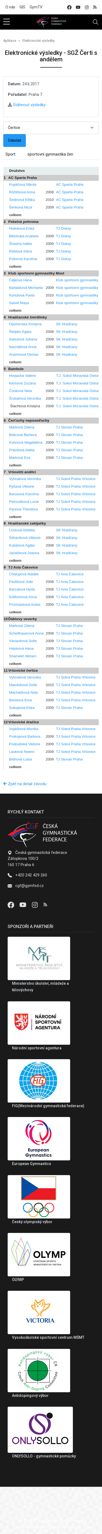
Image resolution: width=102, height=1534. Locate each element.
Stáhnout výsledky (26, 104)
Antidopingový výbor (30, 1395)
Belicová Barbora (23, 435)
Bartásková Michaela (26, 288)
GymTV (36, 7)
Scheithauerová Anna (26, 633)
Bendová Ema (20, 700)
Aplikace (9, 41)
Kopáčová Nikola (22, 184)
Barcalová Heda (22, 589)
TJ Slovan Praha (69, 427)
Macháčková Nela (23, 692)
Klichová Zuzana (22, 383)
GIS (22, 7)
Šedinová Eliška (22, 200)
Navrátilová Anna (22, 347)
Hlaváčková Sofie (23, 685)
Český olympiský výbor (32, 1222)
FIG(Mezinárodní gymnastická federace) (48, 1106)
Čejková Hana (20, 280)
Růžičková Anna (22, 192)
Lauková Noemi (21, 752)
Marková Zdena (21, 427)
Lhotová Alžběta (22, 530)
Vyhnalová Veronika (25, 479)
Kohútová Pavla (21, 295)
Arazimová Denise (23, 354)
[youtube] (78, 7)
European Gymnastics (31, 1163)
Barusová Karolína (24, 494)
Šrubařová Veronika (25, 398)
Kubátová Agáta (22, 545)
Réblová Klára (20, 251)
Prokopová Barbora (24, 736)
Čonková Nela (20, 391)
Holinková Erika (21, 228)
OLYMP (18, 1279)
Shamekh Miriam (22, 656)
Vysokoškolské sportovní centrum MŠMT (48, 1337)
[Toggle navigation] (95, 22)
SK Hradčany (67, 324)
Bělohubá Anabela (23, 236)
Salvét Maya (19, 303)
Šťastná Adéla (20, 244)
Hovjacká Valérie (22, 376)
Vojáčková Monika (23, 729)
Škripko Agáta (20, 332)
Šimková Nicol (20, 207)
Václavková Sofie (23, 641)
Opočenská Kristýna (25, 324)
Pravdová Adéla (21, 450)
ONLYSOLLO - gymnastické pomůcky (44, 1456)
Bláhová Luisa (20, 759)
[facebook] (69, 7)
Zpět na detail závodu (25, 783)
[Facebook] (11, 904)
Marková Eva (19, 458)
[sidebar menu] (6, 22)
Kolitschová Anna (23, 597)
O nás (10, 7)
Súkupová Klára (22, 708)
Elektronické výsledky (38, 41)
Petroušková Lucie (24, 502)
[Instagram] (35, 904)
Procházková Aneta (24, 604)
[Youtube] (23, 904)
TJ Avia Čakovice (70, 574)
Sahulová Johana (23, 339)
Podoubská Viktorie (24, 744)
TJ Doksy (63, 228)
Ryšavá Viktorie (21, 486)
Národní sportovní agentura (36, 1048)
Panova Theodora (23, 509)
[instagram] (86, 7)
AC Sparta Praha (70, 184)
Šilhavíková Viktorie (25, 538)
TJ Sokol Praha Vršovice (75, 479)
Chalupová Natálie (24, 574)
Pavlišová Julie (21, 582)
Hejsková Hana (21, 648)
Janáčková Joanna (24, 553)
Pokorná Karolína (23, 259)
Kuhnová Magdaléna (25, 442)
